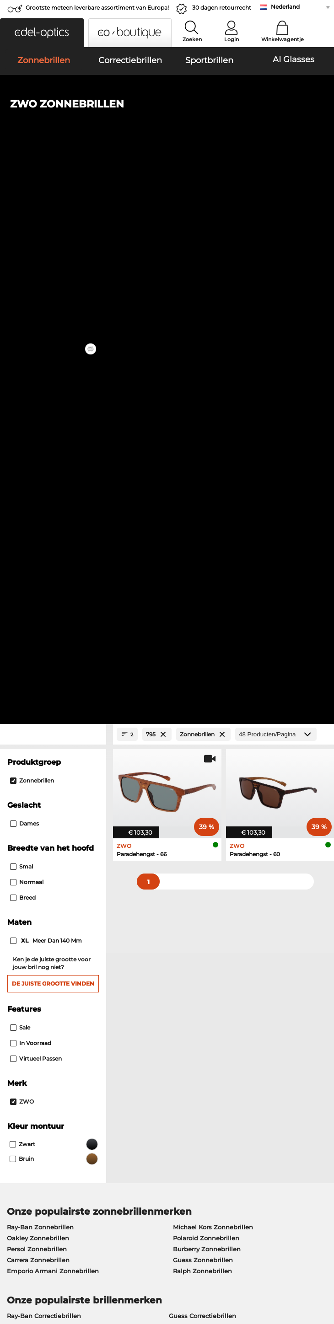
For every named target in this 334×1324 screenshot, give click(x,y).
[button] (42, 32)
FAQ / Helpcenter (248, 1032)
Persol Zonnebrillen (37, 711)
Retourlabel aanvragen (147, 1054)
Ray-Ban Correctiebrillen (44, 778)
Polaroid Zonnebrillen (206, 700)
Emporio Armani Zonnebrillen (53, 733)
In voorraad (30, 505)
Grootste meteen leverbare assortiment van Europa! (97, 7)
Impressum (66, 1280)
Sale (20, 490)
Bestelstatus (240, 1076)
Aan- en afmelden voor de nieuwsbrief (261, 1049)
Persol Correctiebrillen (202, 789)
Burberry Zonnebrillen (207, 711)
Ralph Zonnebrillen (202, 733)
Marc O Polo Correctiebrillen (49, 800)
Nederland (285, 6)
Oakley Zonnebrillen (38, 700)
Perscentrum (23, 1032)
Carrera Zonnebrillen (38, 722)
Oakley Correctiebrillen (41, 789)
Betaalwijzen (132, 1032)
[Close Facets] (53, 197)
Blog (228, 1065)
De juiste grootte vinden (53, 446)
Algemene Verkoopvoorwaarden (53, 1269)
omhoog (315, 1269)
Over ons (19, 1017)
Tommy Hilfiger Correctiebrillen (216, 811)
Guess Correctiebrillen (202, 778)
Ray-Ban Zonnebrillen (40, 689)
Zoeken (192, 39)
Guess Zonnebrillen (203, 722)
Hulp (229, 1017)
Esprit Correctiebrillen (202, 822)
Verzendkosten (135, 1043)
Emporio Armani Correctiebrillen (56, 822)
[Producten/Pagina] (276, 197)
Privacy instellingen (34, 1043)
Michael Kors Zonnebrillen (213, 689)
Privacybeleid (24, 1280)
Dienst (124, 1017)
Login (231, 39)
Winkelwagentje (282, 39)
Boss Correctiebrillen (200, 800)
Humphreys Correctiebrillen (49, 811)
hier (293, 925)
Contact (15, 1054)
